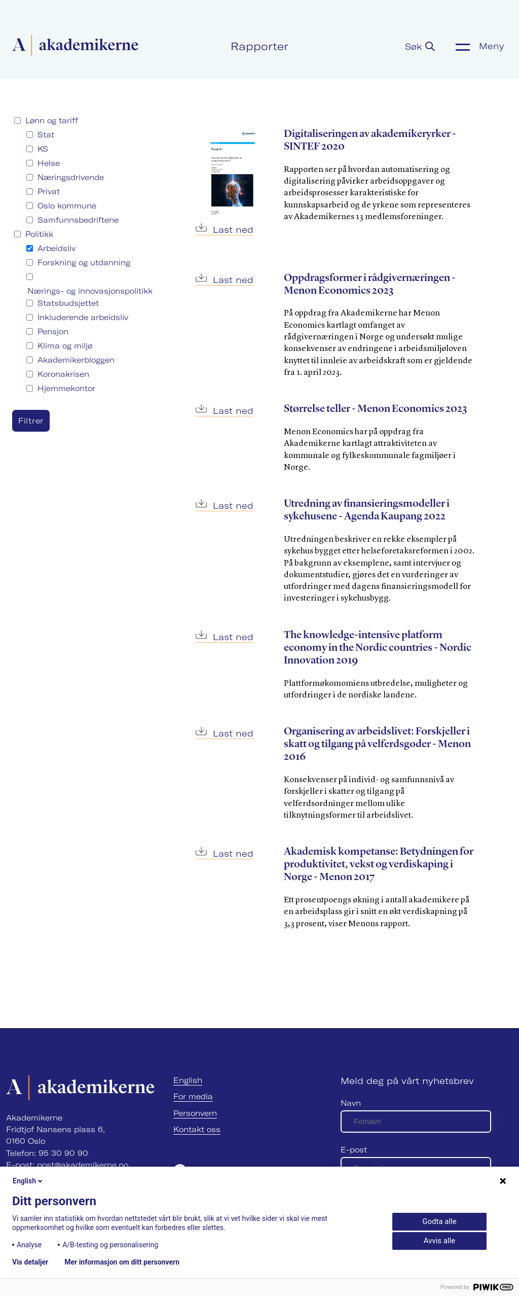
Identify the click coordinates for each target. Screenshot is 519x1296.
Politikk (39, 234)
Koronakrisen (63, 374)
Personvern (195, 1113)
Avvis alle (439, 1240)
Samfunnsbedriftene (78, 220)
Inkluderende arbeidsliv (83, 317)
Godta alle (439, 1221)
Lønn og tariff (51, 120)
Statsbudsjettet (68, 303)
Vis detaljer (30, 1262)
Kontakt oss (196, 1129)
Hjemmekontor (66, 388)
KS (43, 149)
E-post (354, 1149)
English (187, 1080)
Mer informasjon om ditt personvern (121, 1262)
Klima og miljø (65, 346)
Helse (49, 163)
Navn (351, 1103)
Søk (420, 46)
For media (193, 1096)
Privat (49, 191)
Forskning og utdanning (84, 262)
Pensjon (53, 331)
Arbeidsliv (57, 248)
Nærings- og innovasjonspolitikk (90, 291)
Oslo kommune (67, 206)
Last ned (224, 229)
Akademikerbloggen (76, 360)
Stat (46, 134)
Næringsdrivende (71, 177)
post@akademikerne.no (82, 1165)
